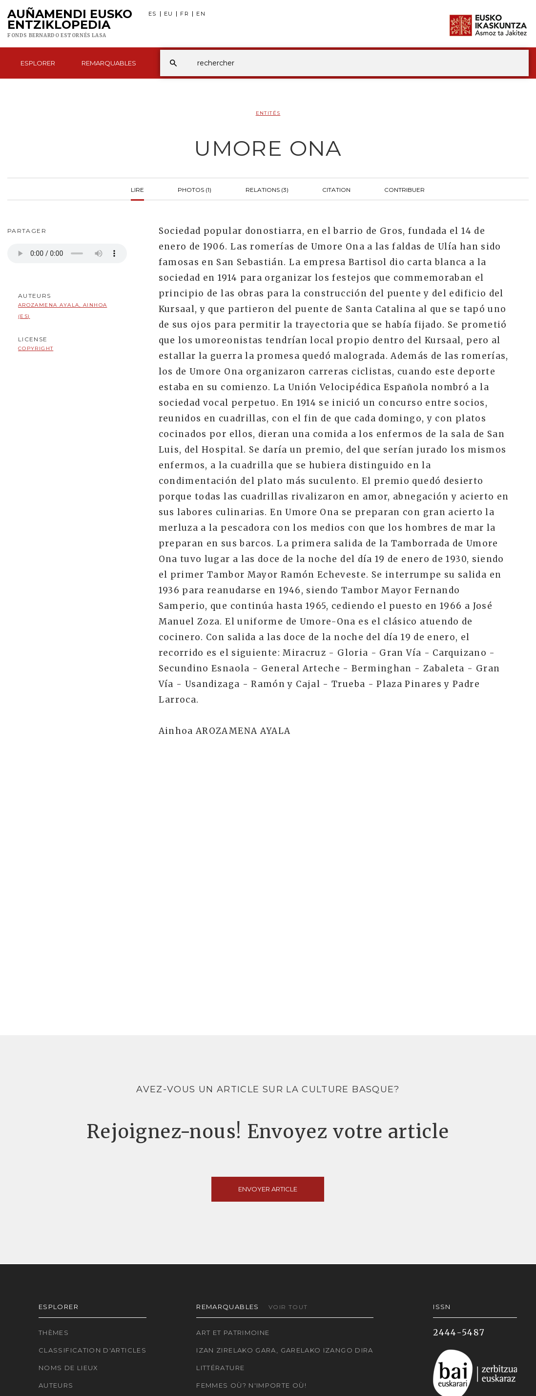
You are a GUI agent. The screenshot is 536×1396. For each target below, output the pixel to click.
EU (168, 14)
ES (152, 14)
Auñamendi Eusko (69, 24)
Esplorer (38, 63)
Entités (268, 113)
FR (184, 14)
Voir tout (288, 1307)
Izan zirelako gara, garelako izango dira (284, 1350)
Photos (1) (194, 189)
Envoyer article (267, 1189)
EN (201, 14)
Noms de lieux (69, 1368)
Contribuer (404, 189)
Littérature (220, 1368)
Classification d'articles (92, 1350)
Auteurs (56, 1385)
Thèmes (54, 1332)
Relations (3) (267, 189)
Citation (336, 189)
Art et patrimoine (232, 1332)
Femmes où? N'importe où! (251, 1385)
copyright (35, 348)
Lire (137, 189)
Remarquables (109, 63)
